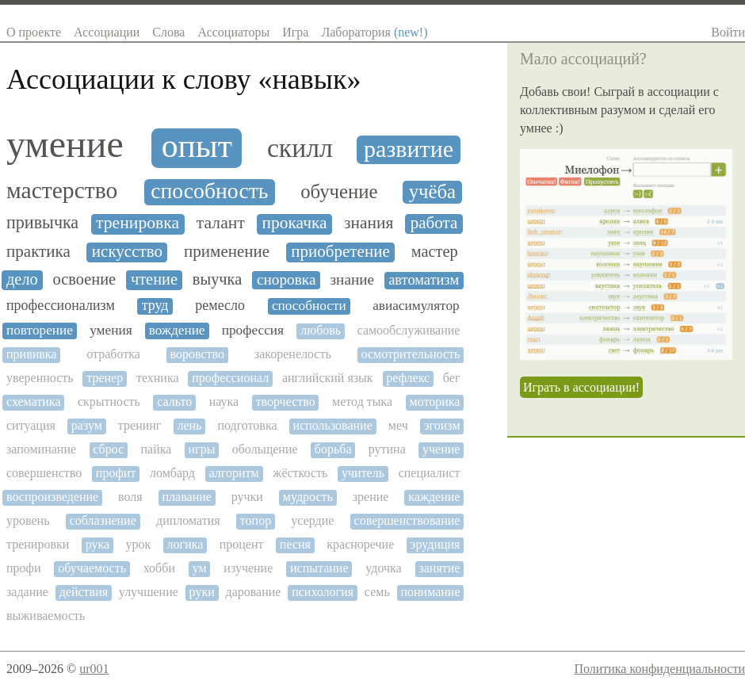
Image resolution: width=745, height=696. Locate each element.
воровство (197, 354)
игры (202, 449)
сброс (108, 449)
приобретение (340, 252)
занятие (439, 568)
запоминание (41, 449)
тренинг (140, 425)
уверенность (40, 377)
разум (86, 425)
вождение (177, 330)
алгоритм (234, 473)
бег (451, 377)
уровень (27, 520)
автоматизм (423, 280)
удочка (383, 568)
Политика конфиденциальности (659, 668)
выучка (217, 279)
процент (242, 544)
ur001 (94, 668)
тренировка (137, 223)
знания (368, 223)
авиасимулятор (416, 305)
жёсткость (300, 473)
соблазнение (103, 520)
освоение (85, 279)
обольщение (265, 449)
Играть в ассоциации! (581, 387)
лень (189, 425)
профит (116, 473)
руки (202, 591)
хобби (159, 568)
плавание (187, 496)
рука (97, 544)
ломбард (172, 473)
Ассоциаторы (233, 32)
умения (111, 330)
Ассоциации (106, 32)
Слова (168, 32)
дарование (253, 591)
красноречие (360, 544)
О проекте (33, 32)
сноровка (286, 279)
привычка (42, 222)
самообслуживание (408, 330)
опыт (197, 146)
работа (434, 223)
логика (185, 544)
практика (38, 252)
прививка (31, 354)
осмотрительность (410, 354)
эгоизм (442, 425)
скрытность (109, 401)
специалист (429, 473)
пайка (155, 449)
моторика (435, 401)
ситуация (30, 425)
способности (309, 305)
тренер (104, 377)
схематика (33, 401)
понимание (430, 591)
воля (130, 496)
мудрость (308, 496)
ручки (247, 496)
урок (138, 544)
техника (157, 377)
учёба (433, 191)
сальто (174, 401)
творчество (285, 401)
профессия (253, 330)
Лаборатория (374, 32)
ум (200, 568)
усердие (312, 520)
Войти (728, 32)
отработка (113, 354)
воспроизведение (52, 496)
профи (23, 568)
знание (352, 279)
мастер (434, 251)
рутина (387, 449)
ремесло (220, 305)
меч (398, 425)
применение (226, 252)
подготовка (247, 425)
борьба (333, 449)
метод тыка (362, 401)
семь (377, 591)
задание (27, 591)
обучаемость (92, 568)
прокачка (294, 223)
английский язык (327, 377)
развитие (408, 149)
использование (332, 425)
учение (441, 449)
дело (22, 279)
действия (83, 591)
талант (221, 223)
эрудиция (435, 544)
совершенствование (407, 520)
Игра (295, 32)
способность (209, 191)
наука (224, 401)
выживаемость (45, 615)
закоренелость (292, 354)
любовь (320, 330)
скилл (300, 148)
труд (155, 305)
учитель (363, 473)
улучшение (148, 591)
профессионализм (60, 305)
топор (255, 520)
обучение (339, 191)
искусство (127, 252)
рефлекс (408, 377)
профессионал (230, 377)
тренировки (37, 544)
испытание (319, 568)
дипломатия (188, 520)
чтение (154, 279)
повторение (39, 330)
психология (322, 591)
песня (295, 544)
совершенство (44, 473)
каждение (434, 496)
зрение (371, 496)
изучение (248, 568)
